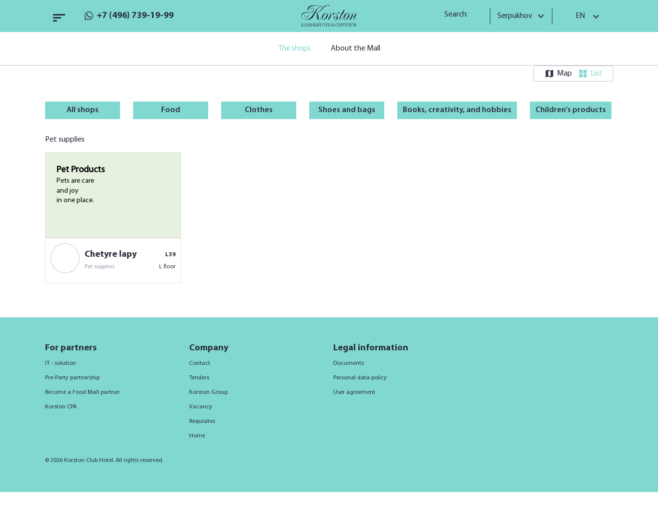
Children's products (570, 110)
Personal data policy (360, 378)
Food (170, 110)
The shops (294, 49)
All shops (83, 110)
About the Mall (355, 49)
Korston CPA (61, 407)
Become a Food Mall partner (82, 392)
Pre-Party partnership (72, 378)
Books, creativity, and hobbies (457, 110)
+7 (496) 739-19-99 (135, 16)
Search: (459, 15)
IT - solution (60, 363)
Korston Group (208, 392)
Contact (199, 363)
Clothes (259, 110)
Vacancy (200, 407)
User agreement (354, 392)
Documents (348, 363)
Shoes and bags (346, 110)
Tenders (199, 378)
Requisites (202, 421)
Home (197, 436)
